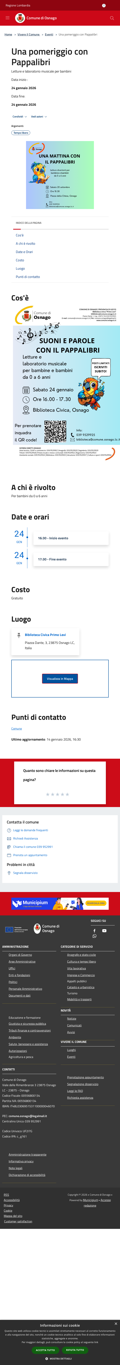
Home (8, 34)
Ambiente (15, 1037)
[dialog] (60, 1342)
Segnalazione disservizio (82, 1084)
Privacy (8, 1205)
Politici (13, 982)
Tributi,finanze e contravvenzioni (30, 1030)
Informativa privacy (21, 1161)
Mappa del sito (13, 1216)
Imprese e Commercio (81, 975)
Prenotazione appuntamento (85, 1077)
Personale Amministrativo (25, 988)
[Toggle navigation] (7, 17)
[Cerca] (112, 18)
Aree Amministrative (22, 961)
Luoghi (71, 1050)
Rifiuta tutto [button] (75, 1350)
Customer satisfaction (18, 1221)
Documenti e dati (20, 995)
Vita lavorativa (76, 968)
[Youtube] (104, 931)
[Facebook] (94, 931)
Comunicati (74, 1025)
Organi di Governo (20, 954)
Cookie (8, 1210)
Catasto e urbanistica (80, 987)
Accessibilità (12, 1200)
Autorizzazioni (18, 1051)
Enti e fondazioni (19, 975)
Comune (16, 728)
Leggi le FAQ (75, 1091)
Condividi (20, 116)
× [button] (115, 1324)
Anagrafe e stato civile (81, 954)
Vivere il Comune (29, 34)
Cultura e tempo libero (81, 961)
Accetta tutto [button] (45, 1350)
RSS (6, 1194)
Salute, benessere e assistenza (28, 1044)
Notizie (71, 1018)
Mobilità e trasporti (79, 999)
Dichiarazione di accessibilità (27, 1175)
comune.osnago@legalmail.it (28, 1116)
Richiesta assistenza (80, 1097)
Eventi (49, 34)
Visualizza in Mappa (60, 678)
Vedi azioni (39, 116)
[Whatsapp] (94, 936)
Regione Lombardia (18, 5)
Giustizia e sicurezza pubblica (27, 1023)
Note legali (15, 1168)
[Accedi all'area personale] (104, 5)
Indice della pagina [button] (28, 223)
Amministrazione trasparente (27, 1154)
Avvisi (71, 1032)
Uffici (12, 968)
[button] (60, 1358)
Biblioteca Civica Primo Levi (45, 634)
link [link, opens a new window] (96, 1342)
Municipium (90, 1200)
